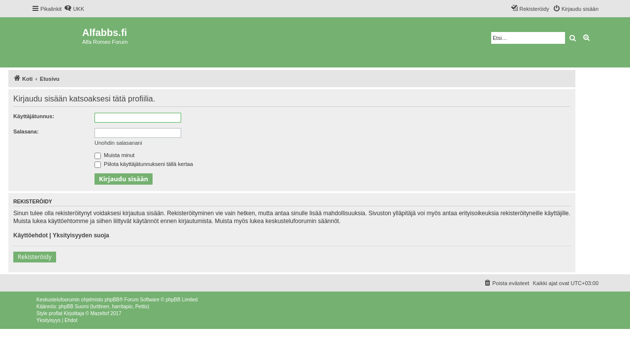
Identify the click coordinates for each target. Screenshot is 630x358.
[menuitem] (74, 9)
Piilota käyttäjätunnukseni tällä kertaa (143, 164)
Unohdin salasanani (118, 143)
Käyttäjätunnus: (33, 116)
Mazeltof (100, 313)
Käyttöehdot (30, 235)
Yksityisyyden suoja (81, 235)
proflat (56, 313)
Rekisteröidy (35, 257)
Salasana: (25, 131)
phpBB (111, 299)
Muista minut (114, 155)
